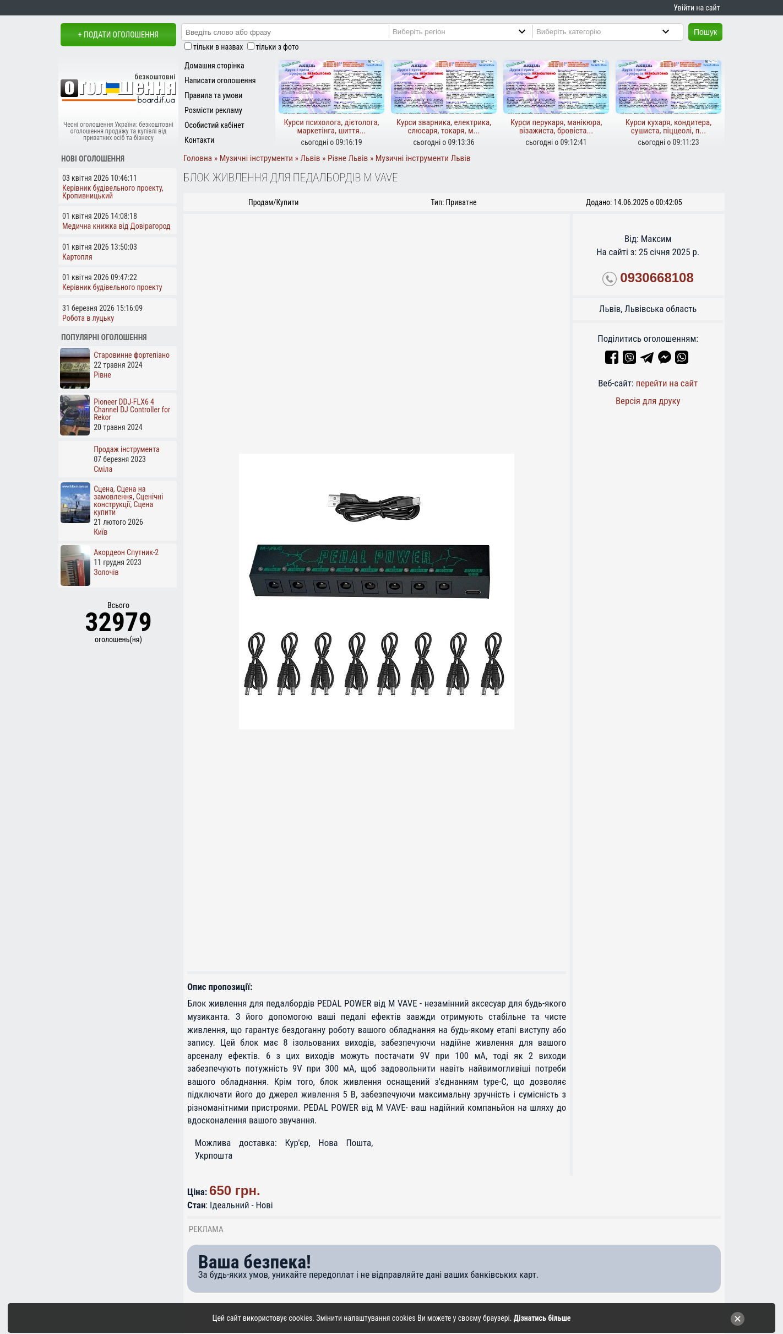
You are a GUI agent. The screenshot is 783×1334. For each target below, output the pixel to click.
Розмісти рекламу (213, 110)
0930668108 (656, 277)
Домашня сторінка (214, 65)
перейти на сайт (667, 383)
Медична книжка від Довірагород (116, 226)
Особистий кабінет (214, 125)
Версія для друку (648, 400)
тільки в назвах (218, 46)
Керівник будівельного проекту (112, 287)
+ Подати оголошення (118, 34)
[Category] (612, 31)
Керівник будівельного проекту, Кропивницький (113, 192)
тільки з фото (277, 46)
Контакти (199, 140)
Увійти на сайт (696, 7)
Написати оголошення (220, 80)
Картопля (77, 256)
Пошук (705, 32)
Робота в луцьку (88, 318)
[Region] (468, 31)
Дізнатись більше (542, 1318)
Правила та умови (213, 95)
